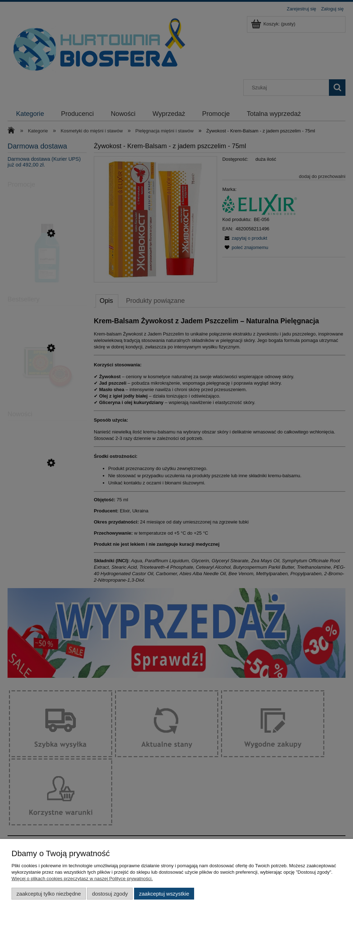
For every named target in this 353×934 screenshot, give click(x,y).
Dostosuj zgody (110, 894)
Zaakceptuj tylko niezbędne (49, 894)
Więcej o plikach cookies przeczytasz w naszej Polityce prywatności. (82, 878)
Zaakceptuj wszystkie (164, 894)
